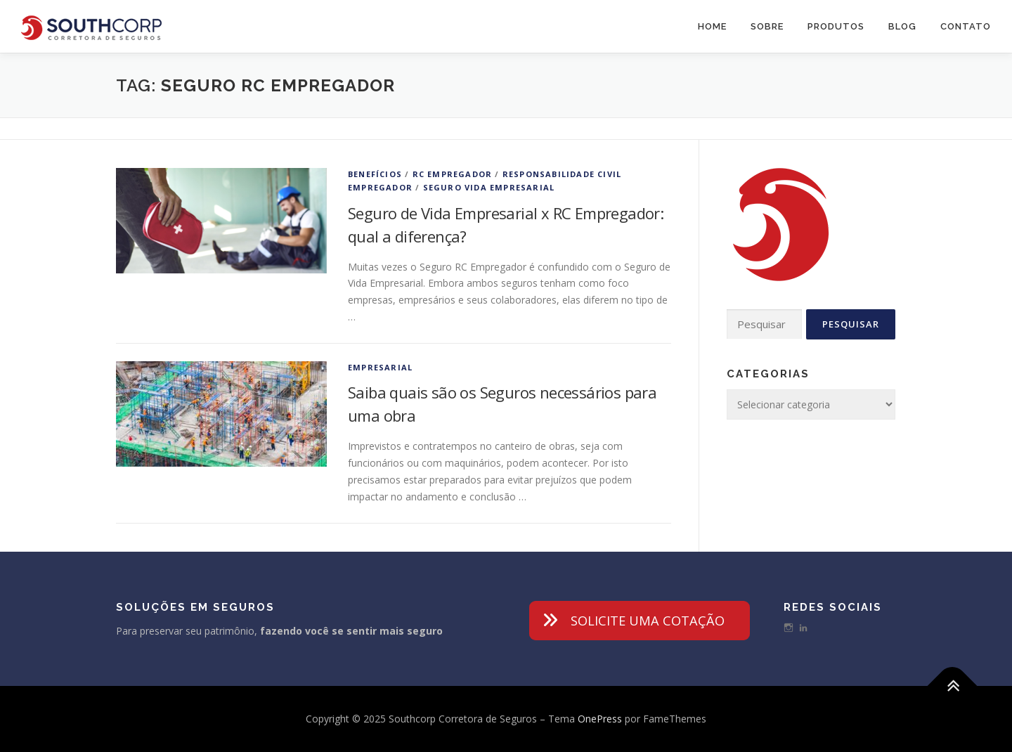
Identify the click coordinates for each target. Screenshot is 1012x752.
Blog (902, 26)
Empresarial (380, 367)
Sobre (767, 26)
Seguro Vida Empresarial (489, 187)
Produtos (835, 26)
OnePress (600, 718)
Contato (965, 26)
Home (712, 26)
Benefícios (375, 174)
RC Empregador (453, 174)
